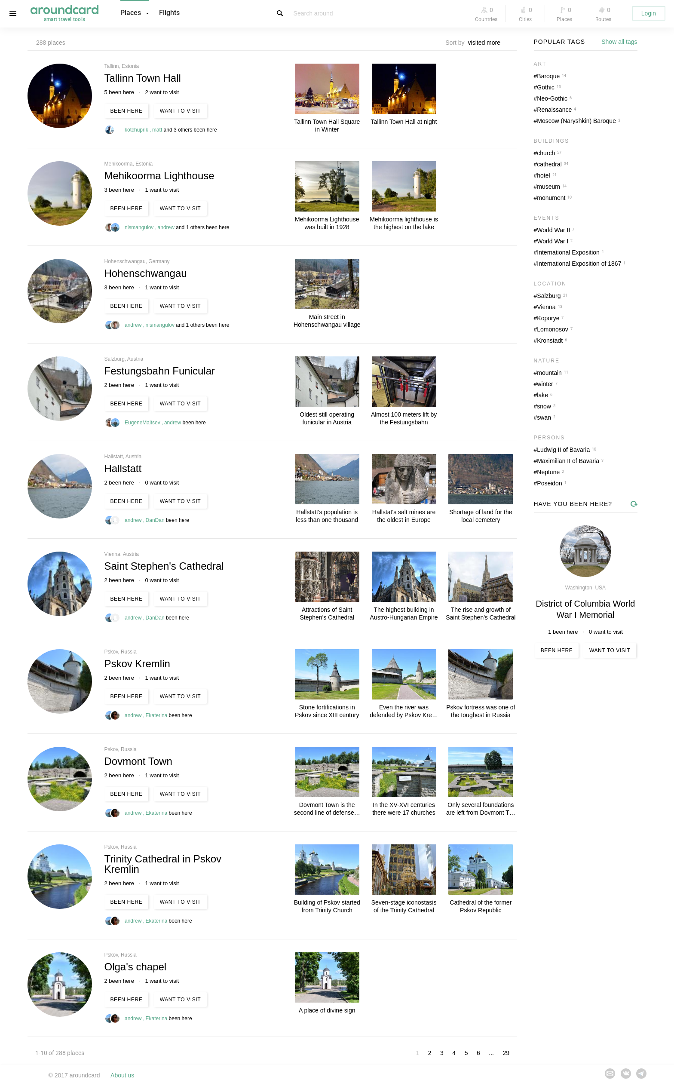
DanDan (156, 520)
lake (542, 395)
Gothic (545, 87)
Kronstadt (550, 340)
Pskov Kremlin (137, 663)
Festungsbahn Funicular (159, 371)
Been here (126, 111)
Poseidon (549, 483)
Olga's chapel (135, 966)
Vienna (546, 307)
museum (548, 187)
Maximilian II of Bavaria (568, 461)
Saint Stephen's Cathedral (164, 566)
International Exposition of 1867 (579, 264)
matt (158, 130)
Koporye (548, 318)
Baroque (548, 76)
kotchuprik (137, 130)
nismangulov (140, 227)
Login (648, 13)
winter (545, 384)
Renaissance (554, 110)
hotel (543, 175)
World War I (552, 241)
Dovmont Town (138, 761)
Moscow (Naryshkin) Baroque (576, 121)
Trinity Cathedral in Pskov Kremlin (163, 864)
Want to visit (180, 111)
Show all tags (619, 42)
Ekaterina (157, 715)
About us (122, 1075)
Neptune (548, 472)
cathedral (549, 164)
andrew (167, 227)
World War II (553, 230)
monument (551, 198)
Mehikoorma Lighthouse (159, 175)
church (546, 153)
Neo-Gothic (552, 98)
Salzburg (549, 296)
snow (544, 406)
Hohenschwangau (145, 273)
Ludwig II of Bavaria (563, 450)
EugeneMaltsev (143, 423)
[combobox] (487, 42)
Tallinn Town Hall (142, 78)
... (491, 1053)
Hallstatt (123, 468)
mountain (549, 373)
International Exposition (568, 252)
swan (544, 417)
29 (505, 1053)
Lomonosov (552, 329)
